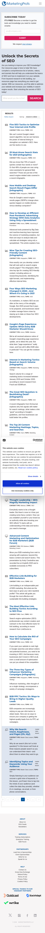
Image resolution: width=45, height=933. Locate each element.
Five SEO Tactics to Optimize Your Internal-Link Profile (24, 125)
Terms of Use (22, 877)
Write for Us (22, 857)
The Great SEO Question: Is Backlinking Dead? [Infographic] (23, 394)
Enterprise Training (22, 839)
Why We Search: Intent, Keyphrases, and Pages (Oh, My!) (20, 731)
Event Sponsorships (22, 854)
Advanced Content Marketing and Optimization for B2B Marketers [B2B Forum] (24, 539)
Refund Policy (22, 874)
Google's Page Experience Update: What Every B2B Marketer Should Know (23, 326)
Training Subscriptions (22, 837)
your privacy (27, 44)
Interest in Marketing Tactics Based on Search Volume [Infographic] (24, 362)
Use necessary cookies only (22, 491)
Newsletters (22, 827)
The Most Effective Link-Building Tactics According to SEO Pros (23, 608)
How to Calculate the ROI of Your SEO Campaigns (24, 637)
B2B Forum (22, 842)
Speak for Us (22, 859)
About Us (22, 822)
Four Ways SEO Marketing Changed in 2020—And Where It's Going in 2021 (23, 291)
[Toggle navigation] (40, 3)
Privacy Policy (22, 879)
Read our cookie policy (28, 468)
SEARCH (35, 98)
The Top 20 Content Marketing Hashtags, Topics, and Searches (24, 427)
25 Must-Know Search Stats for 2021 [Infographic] (24, 153)
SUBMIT (22, 38)
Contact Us (22, 870)
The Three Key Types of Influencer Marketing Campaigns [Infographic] (22, 672)
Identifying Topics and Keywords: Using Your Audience (21, 764)
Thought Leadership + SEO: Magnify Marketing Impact (24, 501)
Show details (33, 476)
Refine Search (8, 117)
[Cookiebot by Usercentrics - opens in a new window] (32, 440)
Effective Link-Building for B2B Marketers (23, 577)
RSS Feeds (23, 824)
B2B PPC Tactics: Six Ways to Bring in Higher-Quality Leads (25, 699)
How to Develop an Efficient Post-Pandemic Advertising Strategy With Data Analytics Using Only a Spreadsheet (25, 217)
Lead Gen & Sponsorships (22, 852)
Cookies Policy (22, 881)
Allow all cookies (22, 483)
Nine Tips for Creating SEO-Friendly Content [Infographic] (24, 252)
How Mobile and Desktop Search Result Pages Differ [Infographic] (23, 188)
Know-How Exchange (22, 872)
